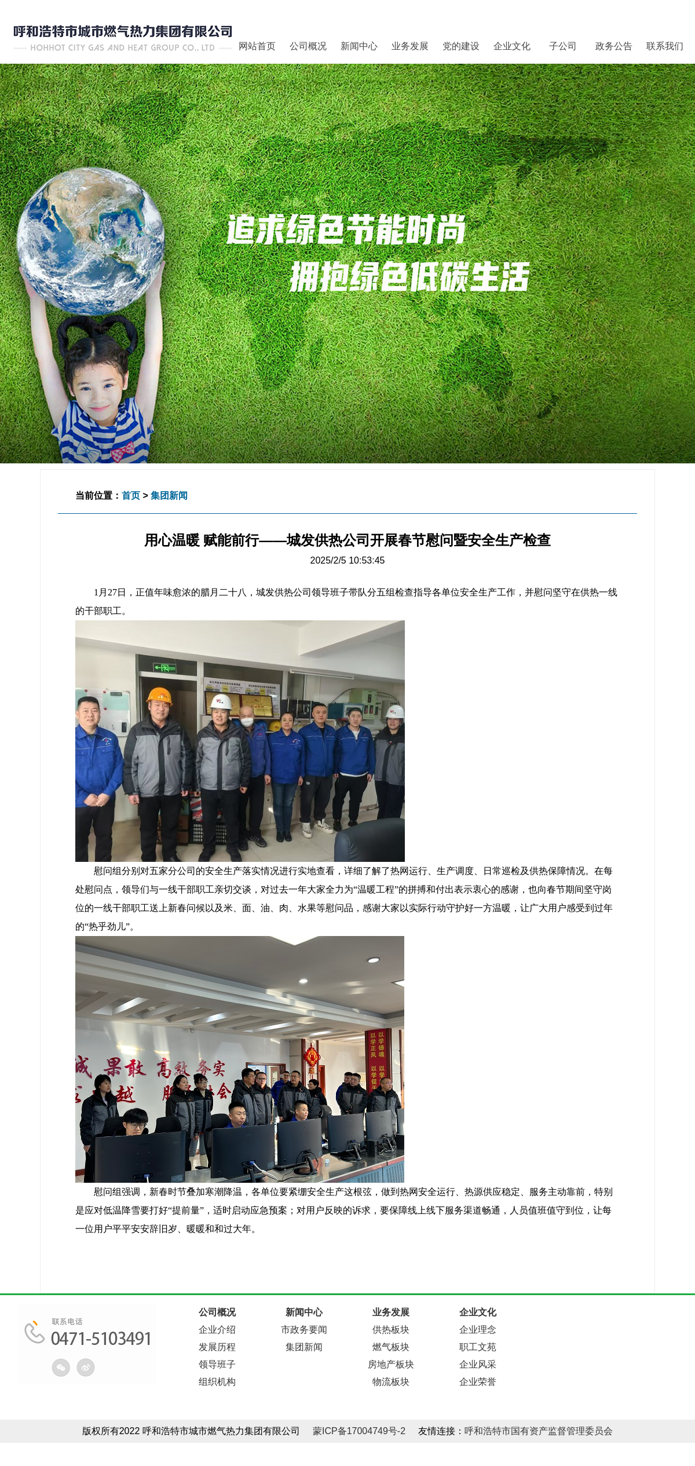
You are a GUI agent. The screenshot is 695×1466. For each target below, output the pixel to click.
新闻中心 (359, 46)
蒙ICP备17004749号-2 (359, 1431)
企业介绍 (217, 1330)
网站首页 (257, 46)
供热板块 (390, 1330)
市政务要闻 (304, 1330)
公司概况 (308, 46)
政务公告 (613, 46)
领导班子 (217, 1364)
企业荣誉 (477, 1382)
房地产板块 (391, 1364)
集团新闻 (169, 495)
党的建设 (461, 46)
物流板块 (390, 1382)
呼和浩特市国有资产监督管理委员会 (538, 1431)
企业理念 (477, 1330)
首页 (131, 495)
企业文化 (512, 46)
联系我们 (664, 46)
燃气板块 (390, 1347)
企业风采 (477, 1364)
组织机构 (217, 1382)
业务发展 (410, 46)
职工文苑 (477, 1347)
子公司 (563, 46)
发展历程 (217, 1347)
